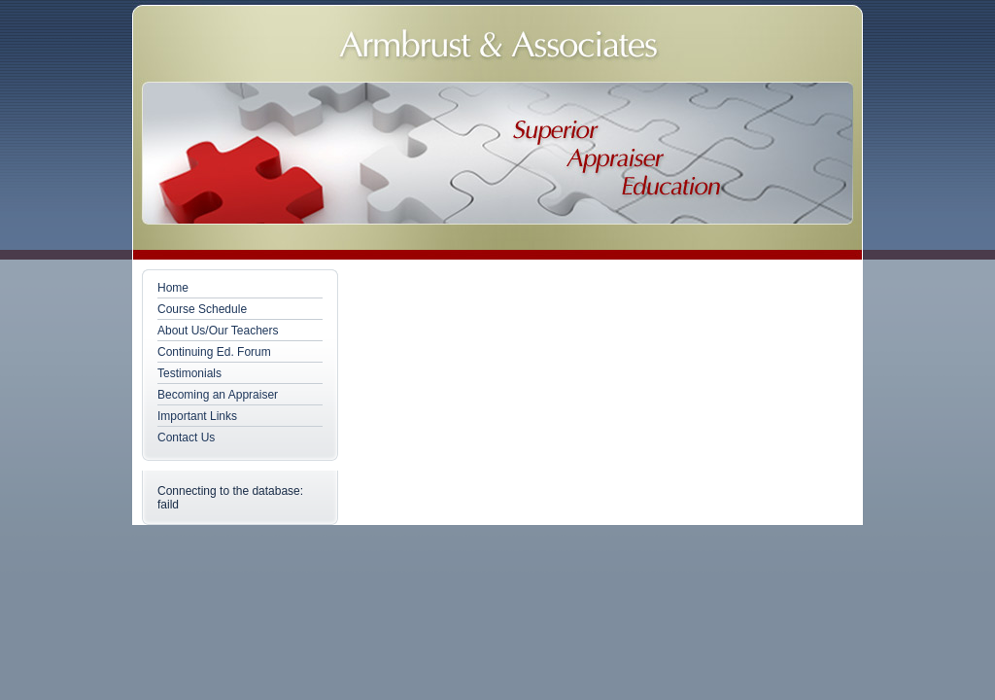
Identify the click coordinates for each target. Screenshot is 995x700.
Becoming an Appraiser (217, 395)
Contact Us (186, 437)
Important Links (197, 416)
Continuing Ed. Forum (214, 352)
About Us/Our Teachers (218, 330)
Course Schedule (202, 309)
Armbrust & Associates (499, 46)
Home (173, 288)
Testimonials (189, 373)
